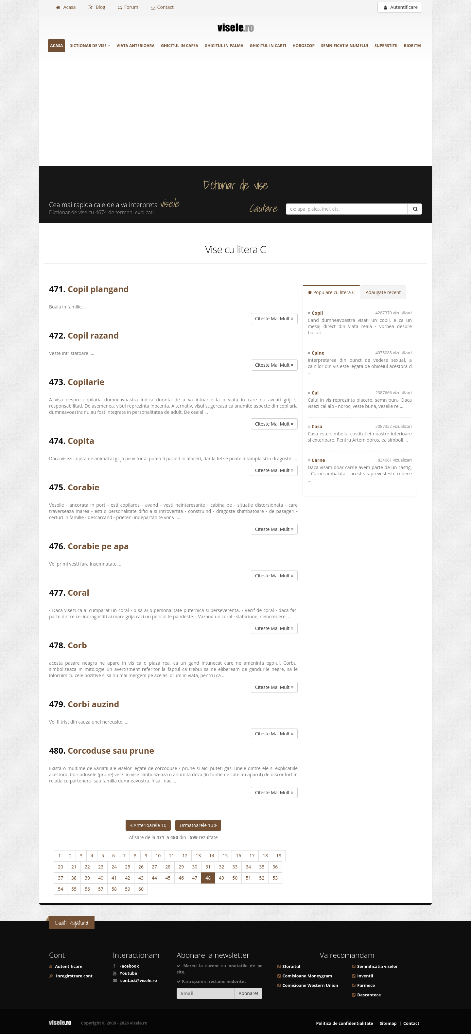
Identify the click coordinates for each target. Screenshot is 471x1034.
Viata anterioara (136, 45)
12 (184, 855)
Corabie (83, 487)
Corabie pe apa (98, 546)
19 (278, 855)
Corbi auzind (93, 704)
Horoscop (303, 45)
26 (141, 867)
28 (167, 867)
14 (211, 855)
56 (87, 889)
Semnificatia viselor (377, 966)
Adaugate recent (383, 292)
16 (238, 855)
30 (194, 867)
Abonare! (248, 993)
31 (208, 867)
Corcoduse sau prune (111, 750)
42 (127, 878)
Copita (81, 440)
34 (248, 867)
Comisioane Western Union (310, 985)
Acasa (66, 7)
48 (208, 878)
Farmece (366, 985)
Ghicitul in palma (224, 45)
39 (87, 878)
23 (100, 867)
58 (114, 889)
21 (74, 867)
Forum (128, 7)
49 (221, 878)
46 (181, 878)
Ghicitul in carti (268, 45)
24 (114, 867)
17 (251, 855)
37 (60, 878)
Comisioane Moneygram (307, 976)
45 (167, 878)
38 (74, 878)
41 (114, 878)
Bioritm (412, 45)
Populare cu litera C (331, 292)
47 (194, 878)
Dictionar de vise (89, 45)
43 (141, 878)
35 (261, 867)
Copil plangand (98, 288)
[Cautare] (414, 209)
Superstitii (386, 45)
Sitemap (388, 1023)
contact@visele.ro (138, 980)
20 (60, 867)
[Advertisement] (235, 117)
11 (171, 855)
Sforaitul (291, 966)
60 (141, 889)
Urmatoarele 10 (198, 825)
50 (234, 878)
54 (60, 889)
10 (158, 855)
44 (154, 878)
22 (87, 867)
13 (198, 855)
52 (261, 878)
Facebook (129, 966)
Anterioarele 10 (148, 825)
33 (234, 867)
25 (127, 867)
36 (275, 867)
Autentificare (401, 7)
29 (181, 867)
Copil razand (93, 335)
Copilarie (86, 381)
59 (127, 889)
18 (265, 855)
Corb (77, 645)
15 (225, 855)
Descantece (369, 995)
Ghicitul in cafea (179, 45)
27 (154, 867)
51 (248, 878)
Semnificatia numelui (344, 45)
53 (275, 878)
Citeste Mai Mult (274, 318)
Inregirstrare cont (74, 976)
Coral (78, 592)
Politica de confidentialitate (344, 1023)
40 (100, 878)
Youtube (128, 973)
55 (74, 889)
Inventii (365, 976)
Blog (96, 7)
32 (221, 867)
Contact (162, 7)
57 (100, 889)
